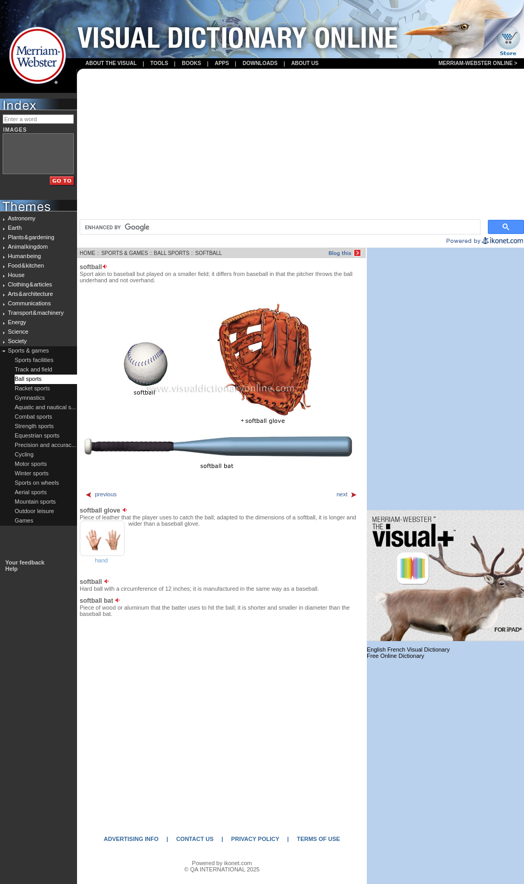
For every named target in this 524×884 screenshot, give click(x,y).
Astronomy (22, 218)
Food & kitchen (26, 265)
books (191, 63)
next (346, 494)
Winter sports (32, 473)
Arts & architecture (30, 294)
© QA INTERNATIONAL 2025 (222, 869)
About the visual (111, 63)
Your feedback (25, 562)
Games (24, 520)
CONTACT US (194, 839)
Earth (14, 228)
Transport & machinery (35, 313)
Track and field (33, 369)
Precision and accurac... (45, 445)
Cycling (24, 454)
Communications (29, 303)
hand (101, 560)
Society (17, 341)
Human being (24, 256)
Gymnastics (30, 398)
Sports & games (28, 350)
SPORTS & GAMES (124, 253)
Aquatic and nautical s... (45, 407)
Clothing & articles (30, 284)
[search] (279, 227)
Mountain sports (35, 501)
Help (11, 569)
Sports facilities (34, 360)
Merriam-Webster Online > (478, 63)
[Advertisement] (301, 144)
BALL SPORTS (172, 253)
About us (305, 63)
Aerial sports (31, 492)
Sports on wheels (37, 483)
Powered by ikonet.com (222, 863)
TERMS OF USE (318, 839)
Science (18, 331)
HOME (87, 253)
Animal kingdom (28, 246)
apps (222, 63)
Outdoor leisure (34, 511)
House (16, 275)
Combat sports (33, 416)
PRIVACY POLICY (255, 839)
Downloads (260, 63)
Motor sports (31, 464)
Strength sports (34, 426)
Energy (17, 322)
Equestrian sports (37, 435)
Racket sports (32, 388)
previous (101, 494)
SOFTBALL (208, 253)
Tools (159, 63)
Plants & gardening (31, 237)
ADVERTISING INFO (131, 839)
